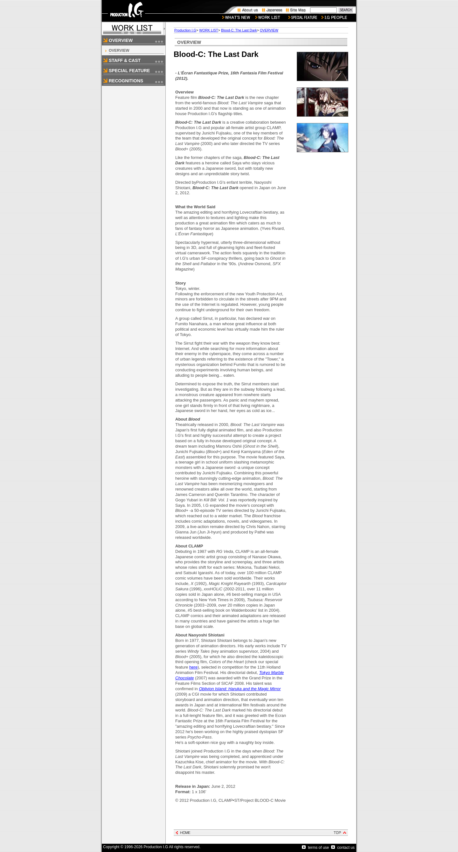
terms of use (315, 847)
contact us (343, 847)
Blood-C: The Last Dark (239, 30)
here (193, 667)
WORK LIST (208, 30)
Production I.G (185, 30)
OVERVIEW (119, 50)
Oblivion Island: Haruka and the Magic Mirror (240, 688)
